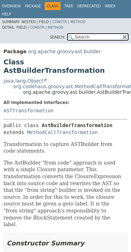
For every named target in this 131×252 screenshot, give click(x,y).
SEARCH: (57, 37)
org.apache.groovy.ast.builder (64, 51)
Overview (11, 6)
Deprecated (89, 6)
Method (78, 22)
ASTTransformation (28, 110)
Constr (59, 22)
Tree (68, 6)
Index (110, 6)
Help (6, 14)
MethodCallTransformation (62, 132)
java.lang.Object (23, 81)
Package (33, 6)
